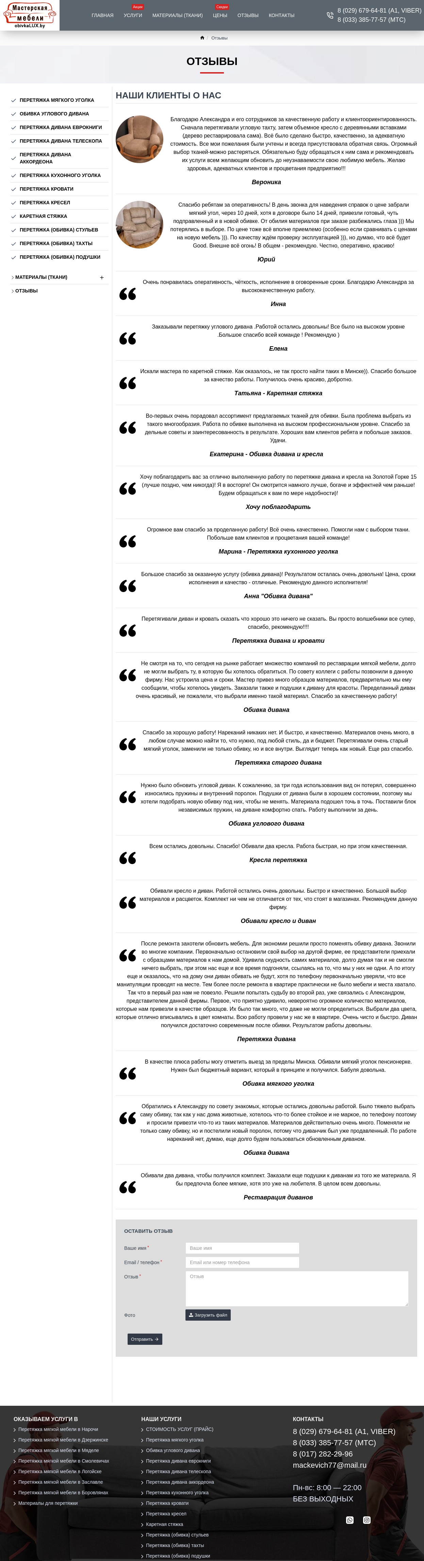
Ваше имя (135, 1248)
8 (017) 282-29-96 (323, 1454)
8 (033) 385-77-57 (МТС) (334, 1442)
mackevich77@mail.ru (330, 1465)
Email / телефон (141, 1262)
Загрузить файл (208, 1315)
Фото (129, 1315)
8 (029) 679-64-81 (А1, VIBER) (344, 1431)
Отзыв (131, 1276)
